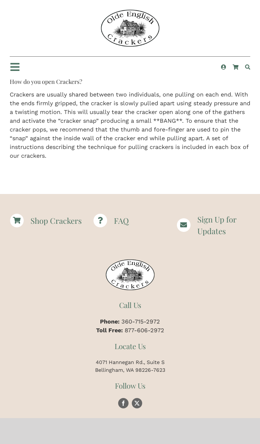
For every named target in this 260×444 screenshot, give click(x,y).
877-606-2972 (144, 330)
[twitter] (137, 403)
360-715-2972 (140, 321)
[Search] (247, 67)
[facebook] (123, 403)
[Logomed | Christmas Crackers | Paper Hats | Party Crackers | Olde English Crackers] (130, 12)
